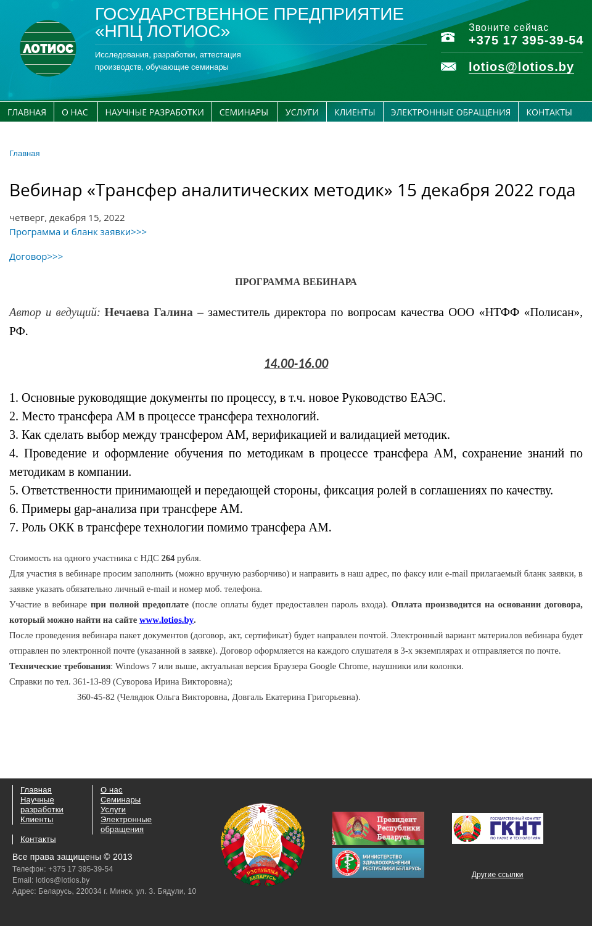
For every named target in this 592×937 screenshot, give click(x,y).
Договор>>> (36, 256)
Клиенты (355, 112)
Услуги (302, 112)
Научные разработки (154, 112)
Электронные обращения (451, 112)
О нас (75, 112)
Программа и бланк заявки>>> (78, 231)
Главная (26, 112)
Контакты (549, 112)
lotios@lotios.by (521, 66)
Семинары (244, 112)
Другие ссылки (498, 874)
